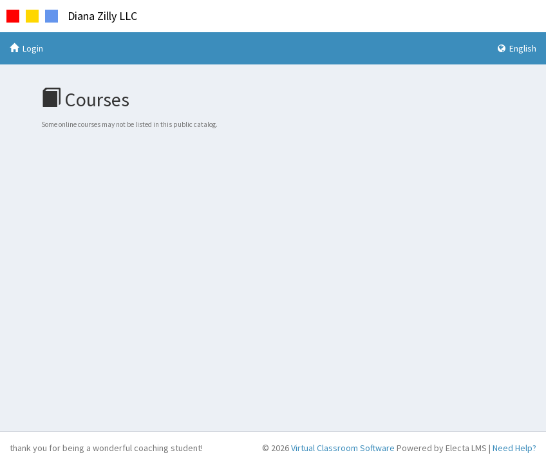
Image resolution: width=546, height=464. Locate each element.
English (517, 48)
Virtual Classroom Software (343, 448)
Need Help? (514, 448)
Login (26, 48)
